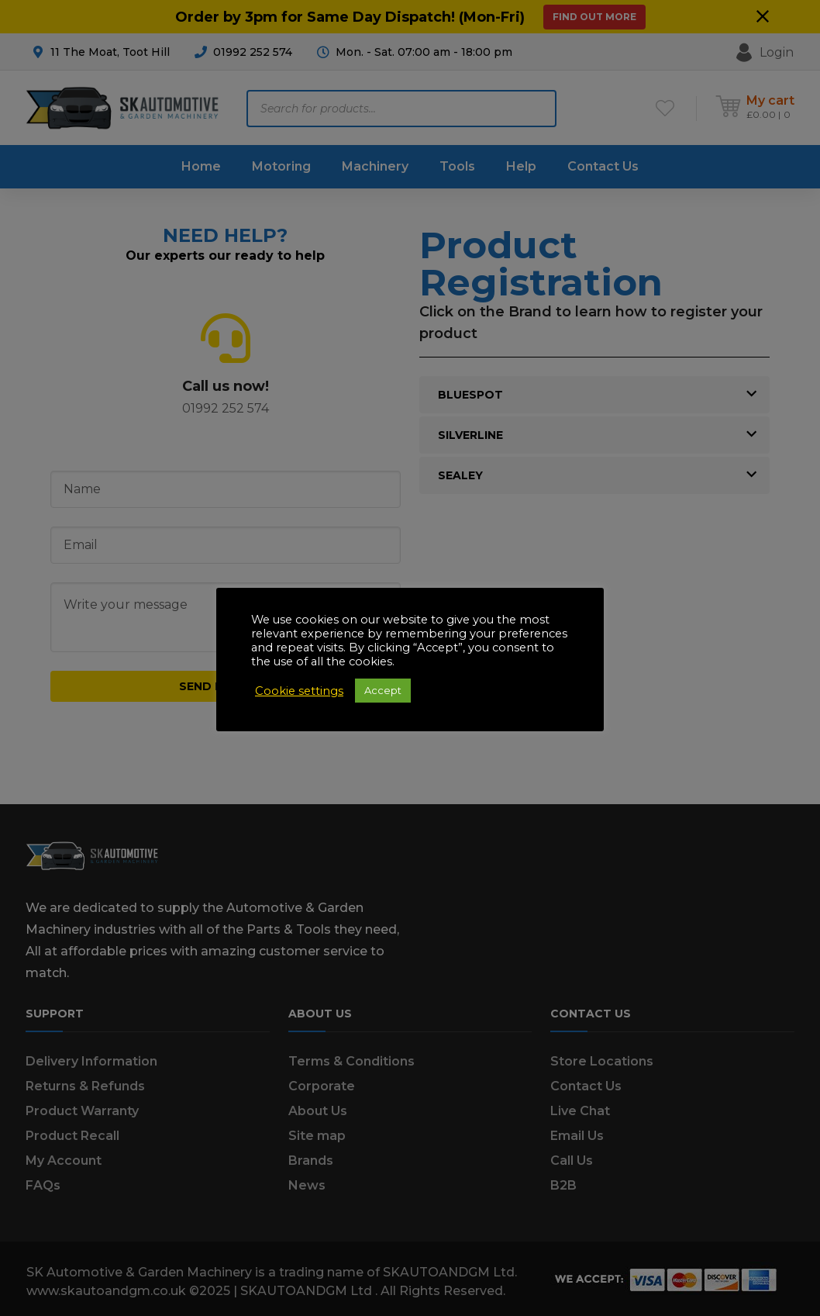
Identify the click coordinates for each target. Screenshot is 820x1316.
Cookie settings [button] (299, 691)
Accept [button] (382, 690)
